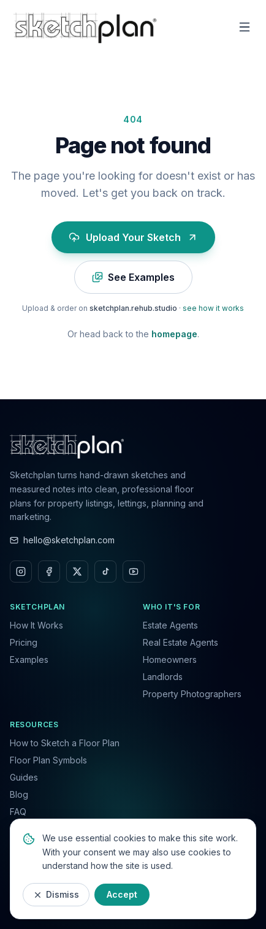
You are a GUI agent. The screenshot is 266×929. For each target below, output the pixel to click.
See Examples (133, 277)
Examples (29, 659)
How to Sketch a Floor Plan (65, 743)
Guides (24, 777)
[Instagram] (21, 571)
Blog (19, 794)
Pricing (23, 642)
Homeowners (170, 659)
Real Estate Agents (180, 642)
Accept (122, 894)
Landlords (163, 676)
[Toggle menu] (244, 27)
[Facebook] (49, 571)
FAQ (18, 811)
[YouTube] (134, 571)
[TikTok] (105, 571)
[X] (77, 571)
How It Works (36, 625)
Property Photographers (192, 694)
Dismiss (56, 894)
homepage (174, 334)
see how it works (213, 308)
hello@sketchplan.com (62, 540)
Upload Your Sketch (133, 237)
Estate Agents (170, 625)
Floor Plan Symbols (48, 760)
